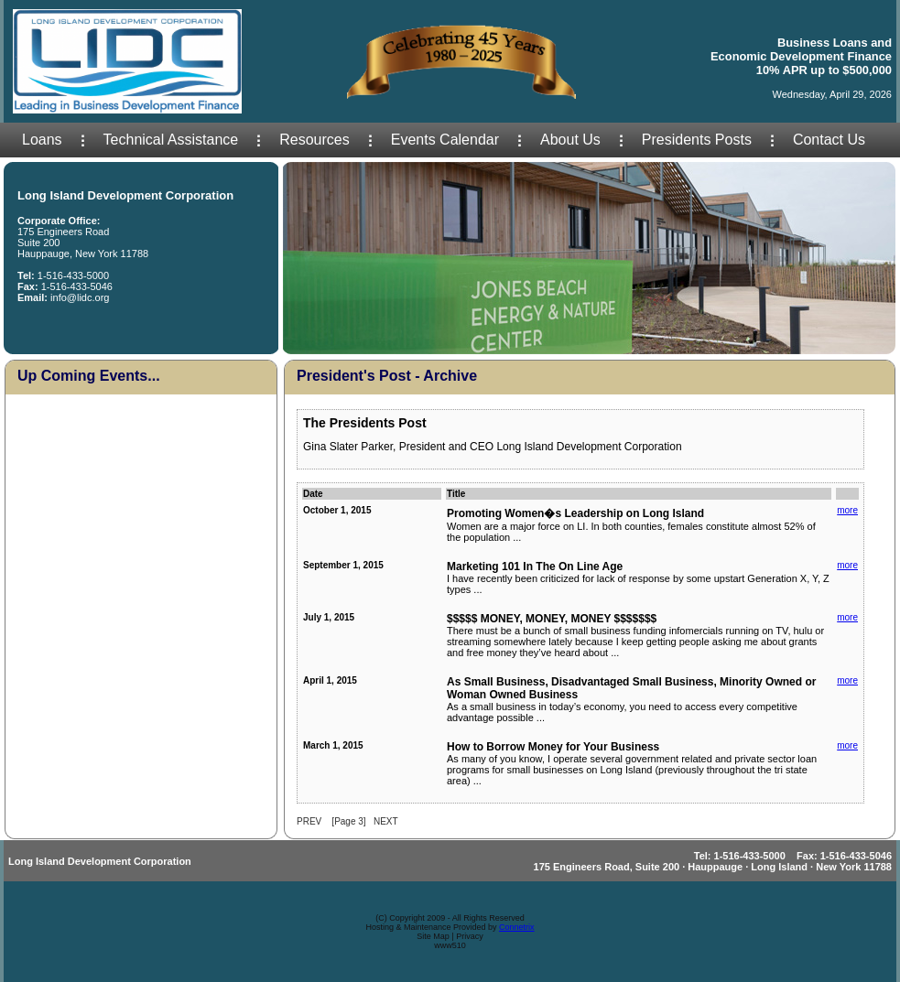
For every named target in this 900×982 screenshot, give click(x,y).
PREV (309, 821)
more (847, 510)
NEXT (386, 821)
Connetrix (517, 927)
